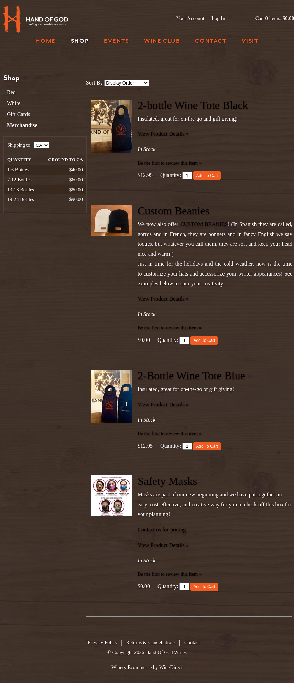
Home (45, 41)
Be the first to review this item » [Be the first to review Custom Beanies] (170, 328)
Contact (210, 41)
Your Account (190, 18)
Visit (250, 41)
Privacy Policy (103, 642)
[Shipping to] (41, 145)
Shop (80, 41)
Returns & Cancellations (151, 642)
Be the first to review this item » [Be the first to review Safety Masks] (170, 574)
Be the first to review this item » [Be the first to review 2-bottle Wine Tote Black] (170, 163)
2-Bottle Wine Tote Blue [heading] (191, 375)
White (13, 103)
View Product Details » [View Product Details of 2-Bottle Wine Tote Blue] (163, 404)
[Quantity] (187, 175)
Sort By (94, 83)
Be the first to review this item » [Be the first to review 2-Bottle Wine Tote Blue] (170, 433)
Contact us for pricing (162, 530)
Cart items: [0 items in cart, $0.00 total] (274, 18)
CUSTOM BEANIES (204, 224)
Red (11, 92)
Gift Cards (18, 114)
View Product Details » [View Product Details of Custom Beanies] (163, 299)
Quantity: (170, 175)
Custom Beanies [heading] (173, 210)
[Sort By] (126, 83)
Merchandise (22, 125)
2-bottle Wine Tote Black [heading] (193, 105)
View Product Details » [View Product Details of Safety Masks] (163, 545)
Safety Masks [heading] (167, 481)
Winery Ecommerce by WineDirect (147, 667)
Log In (218, 18)
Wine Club (162, 41)
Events (116, 41)
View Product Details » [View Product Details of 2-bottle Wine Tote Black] (163, 134)
